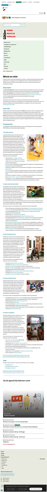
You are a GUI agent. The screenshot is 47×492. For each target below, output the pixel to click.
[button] (35, 147)
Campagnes (4, 462)
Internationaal (7, 57)
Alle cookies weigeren (23, 489)
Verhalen (11, 37)
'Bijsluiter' (13, 272)
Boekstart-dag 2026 (9, 415)
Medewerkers (7, 51)
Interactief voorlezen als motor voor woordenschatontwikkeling (20, 427)
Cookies (2, 453)
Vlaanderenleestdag (16, 308)
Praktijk (11, 34)
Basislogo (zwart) (9, 364)
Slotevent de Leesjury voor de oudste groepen (15, 421)
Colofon (6, 68)
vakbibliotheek (10, 347)
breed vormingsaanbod (12, 340)
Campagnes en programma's (10, 44)
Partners (6, 55)
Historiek (6, 66)
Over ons (4, 2)
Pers (5, 64)
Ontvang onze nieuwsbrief (7, 474)
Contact (30, 2)
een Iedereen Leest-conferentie (20, 343)
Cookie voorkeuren (11, 489)
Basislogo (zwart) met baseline (12, 366)
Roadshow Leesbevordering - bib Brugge (14, 432)
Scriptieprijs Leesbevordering (26, 351)
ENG (10, 5)
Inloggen (6, 7)
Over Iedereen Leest (5, 457)
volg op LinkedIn (5, 479)
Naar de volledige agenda (8, 444)
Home (4, 71)
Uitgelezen (20, 225)
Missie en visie (7, 42)
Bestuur (5, 53)
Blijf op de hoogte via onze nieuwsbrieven (13, 371)
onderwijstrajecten (10, 228)
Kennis (10, 30)
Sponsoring (6, 62)
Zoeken (22, 24)
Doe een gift (5, 5)
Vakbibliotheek (11, 2)
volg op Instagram (5, 481)
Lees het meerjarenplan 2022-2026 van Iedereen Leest (16, 356)
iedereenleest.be (18, 352)
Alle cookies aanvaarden (36, 489)
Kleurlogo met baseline (10, 368)
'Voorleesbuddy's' (20, 272)
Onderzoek (6, 48)
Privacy (2, 451)
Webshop (24, 2)
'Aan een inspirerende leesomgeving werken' (27, 211)
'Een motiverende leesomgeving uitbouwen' (33, 209)
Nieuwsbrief (37, 2)
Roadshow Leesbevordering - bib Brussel (14, 437)
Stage (5, 59)
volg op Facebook (5, 478)
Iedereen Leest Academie (13, 341)
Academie (18, 2)
